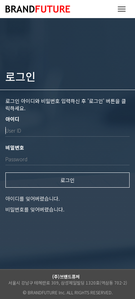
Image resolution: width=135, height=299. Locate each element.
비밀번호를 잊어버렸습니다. (34, 209)
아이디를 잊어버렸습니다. (32, 198)
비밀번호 (14, 147)
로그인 (67, 180)
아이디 (12, 119)
